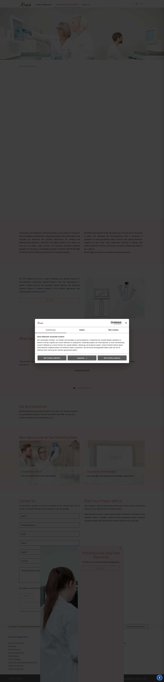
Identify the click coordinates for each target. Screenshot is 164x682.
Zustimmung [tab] (50, 330)
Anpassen (82, 358)
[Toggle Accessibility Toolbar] (159, 677)
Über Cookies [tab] (113, 330)
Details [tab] (82, 330)
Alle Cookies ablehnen (52, 358)
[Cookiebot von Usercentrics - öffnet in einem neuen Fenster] (112, 322)
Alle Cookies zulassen (112, 358)
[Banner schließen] (126, 323)
